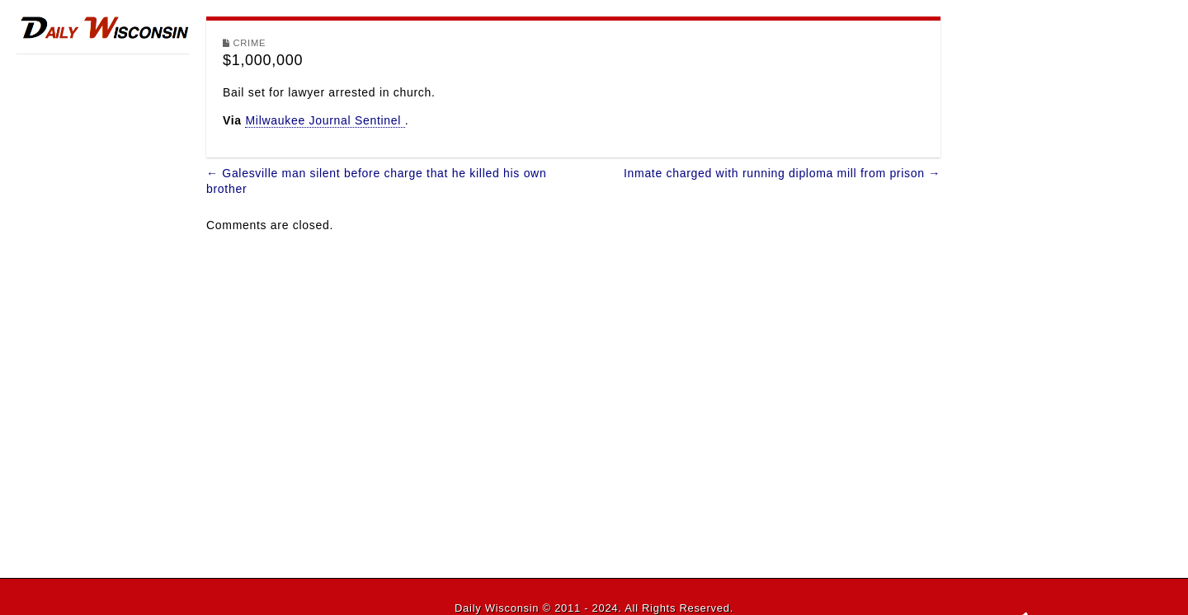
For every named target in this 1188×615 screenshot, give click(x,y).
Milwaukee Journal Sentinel (324, 120)
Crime (249, 43)
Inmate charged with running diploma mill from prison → (782, 173)
